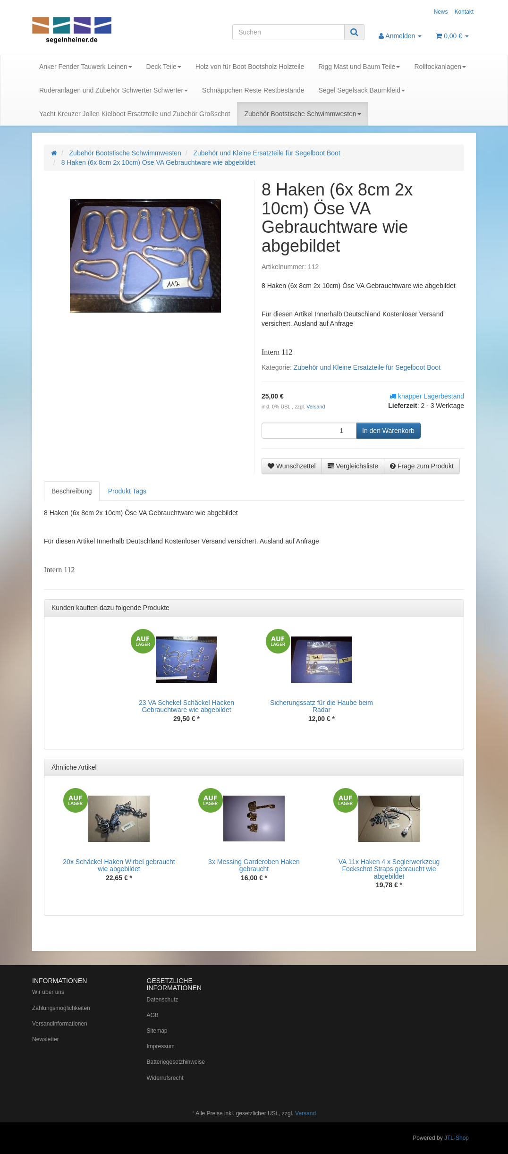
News (441, 11)
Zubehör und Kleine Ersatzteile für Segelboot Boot (367, 367)
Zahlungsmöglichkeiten (61, 1008)
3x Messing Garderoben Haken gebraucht (254, 865)
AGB (153, 1015)
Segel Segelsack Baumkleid (361, 90)
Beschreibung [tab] (71, 491)
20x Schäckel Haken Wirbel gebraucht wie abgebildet (119, 865)
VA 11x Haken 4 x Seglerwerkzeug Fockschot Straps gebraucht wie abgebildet (389, 869)
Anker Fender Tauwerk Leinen (85, 66)
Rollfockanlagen (440, 66)
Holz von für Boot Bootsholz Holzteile (249, 66)
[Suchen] (288, 32)
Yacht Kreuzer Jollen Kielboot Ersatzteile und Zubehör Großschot (134, 114)
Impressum (161, 1046)
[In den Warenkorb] (388, 431)
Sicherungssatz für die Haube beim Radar (321, 706)
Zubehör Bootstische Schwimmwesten (302, 114)
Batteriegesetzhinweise (176, 1062)
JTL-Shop (456, 1138)
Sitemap (157, 1030)
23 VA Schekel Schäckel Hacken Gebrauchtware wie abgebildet (186, 706)
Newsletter (45, 1039)
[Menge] (309, 431)
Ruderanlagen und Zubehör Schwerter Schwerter (113, 90)
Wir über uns (48, 992)
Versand (315, 406)
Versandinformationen (59, 1023)
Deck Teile (163, 66)
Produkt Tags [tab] (127, 491)
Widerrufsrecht (165, 1078)
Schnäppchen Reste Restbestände (253, 90)
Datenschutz (162, 999)
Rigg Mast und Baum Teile (359, 66)
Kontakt (464, 11)
